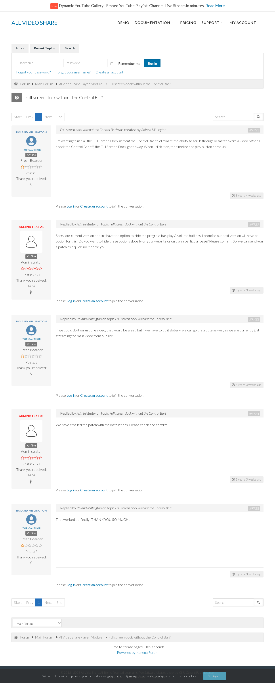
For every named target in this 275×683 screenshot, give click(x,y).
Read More (215, 5)
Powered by (126, 652)
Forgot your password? (33, 72)
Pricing (188, 22)
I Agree (216, 676)
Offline (31, 154)
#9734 (254, 414)
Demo (123, 22)
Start (18, 117)
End (59, 117)
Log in (71, 206)
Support (211, 22)
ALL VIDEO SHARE (34, 22)
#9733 (254, 319)
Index (20, 48)
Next (48, 117)
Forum (25, 84)
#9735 (254, 508)
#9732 (254, 224)
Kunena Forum (147, 652)
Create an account (109, 72)
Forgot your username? (73, 72)
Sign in (152, 63)
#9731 (254, 130)
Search (70, 48)
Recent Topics (44, 48)
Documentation (152, 22)
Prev (29, 117)
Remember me (125, 63)
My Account (242, 22)
